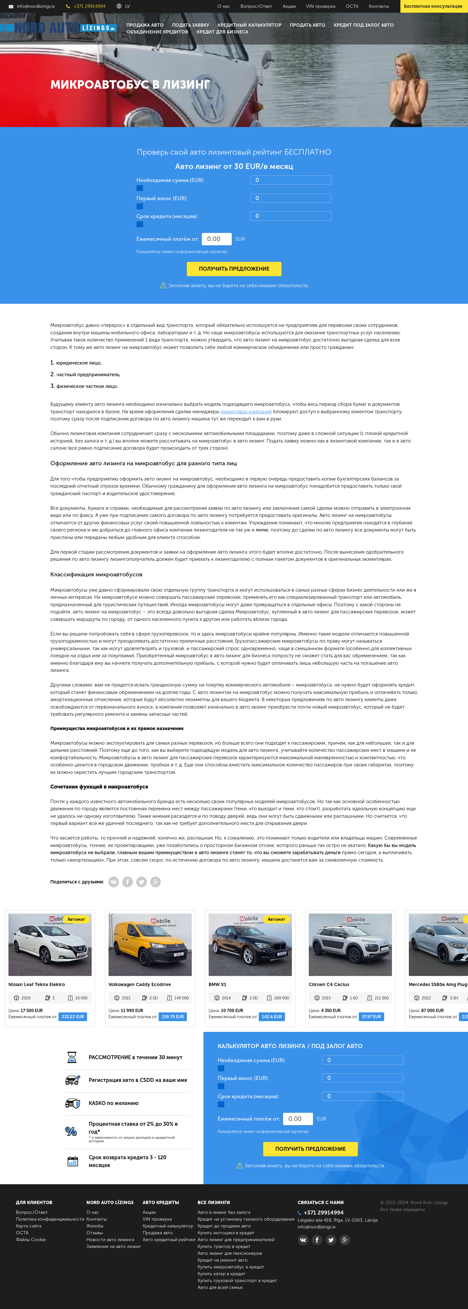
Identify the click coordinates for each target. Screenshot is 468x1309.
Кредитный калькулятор (249, 25)
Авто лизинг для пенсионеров (230, 1253)
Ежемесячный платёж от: (167, 239)
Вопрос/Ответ (256, 6)
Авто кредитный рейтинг (169, 1239)
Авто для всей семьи (220, 1287)
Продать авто (307, 25)
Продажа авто (145, 25)
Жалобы (94, 1226)
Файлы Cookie (31, 1239)
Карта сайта (28, 1226)
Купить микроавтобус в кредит (231, 1267)
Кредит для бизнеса (222, 32)
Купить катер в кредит (221, 1274)
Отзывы (94, 1233)
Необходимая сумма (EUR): (170, 180)
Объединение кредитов (157, 32)
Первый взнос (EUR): (162, 198)
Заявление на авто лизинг (113, 1246)
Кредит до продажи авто (224, 1226)
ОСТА (352, 6)
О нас (223, 6)
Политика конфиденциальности (50, 1219)
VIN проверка (320, 6)
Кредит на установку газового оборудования (246, 1219)
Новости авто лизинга (110, 1239)
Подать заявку (190, 25)
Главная (57, 53)
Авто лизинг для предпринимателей (236, 1239)
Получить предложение (234, 269)
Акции (289, 6)
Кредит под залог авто (364, 25)
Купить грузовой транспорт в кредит (237, 1280)
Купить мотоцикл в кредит (226, 1233)
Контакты (379, 6)
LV (123, 6)
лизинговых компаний (246, 412)
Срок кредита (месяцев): (167, 216)
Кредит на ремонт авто (223, 1260)
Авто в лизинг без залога (224, 1212)
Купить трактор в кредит (224, 1246)
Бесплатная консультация (433, 6)
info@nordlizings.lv (32, 6)
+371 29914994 (85, 6)
